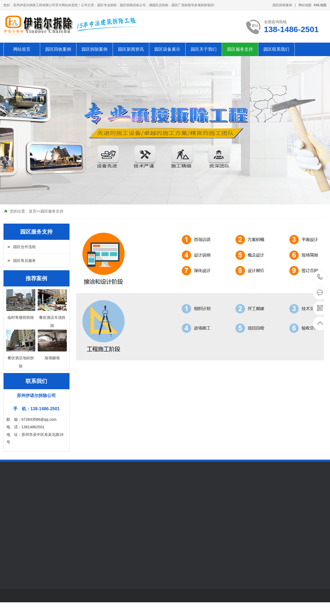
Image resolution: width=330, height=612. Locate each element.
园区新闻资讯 (131, 49)
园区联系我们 (276, 49)
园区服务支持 (240, 49)
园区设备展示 (167, 49)
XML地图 (320, 5)
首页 (32, 211)
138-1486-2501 (320, 277)
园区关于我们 (204, 49)
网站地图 (304, 5)
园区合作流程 (24, 247)
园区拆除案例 (282, 5)
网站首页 (21, 49)
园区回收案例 (58, 49)
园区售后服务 (24, 260)
